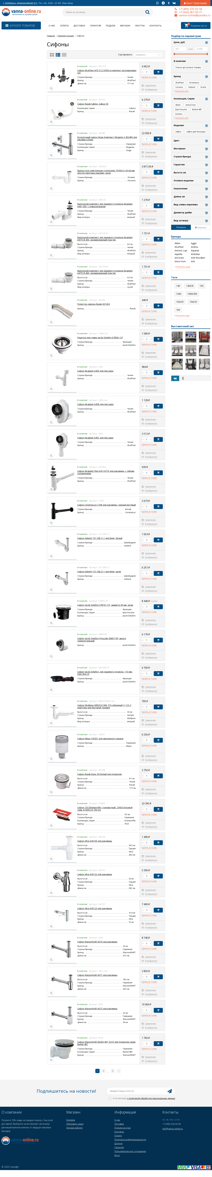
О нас (52, 25)
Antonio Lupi (181, 250)
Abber (177, 243)
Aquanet (195, 250)
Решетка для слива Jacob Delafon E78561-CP (100, 337)
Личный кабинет (74, 1127)
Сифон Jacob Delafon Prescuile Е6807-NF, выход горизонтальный (101, 639)
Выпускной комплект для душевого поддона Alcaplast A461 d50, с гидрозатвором (105, 205)
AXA (193, 261)
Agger (194, 243)
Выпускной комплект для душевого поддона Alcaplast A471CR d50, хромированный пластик (105, 238)
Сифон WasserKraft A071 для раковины (97, 975)
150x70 (179, 301)
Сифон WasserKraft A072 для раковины (97, 1008)
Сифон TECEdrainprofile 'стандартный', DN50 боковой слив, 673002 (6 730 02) (104, 808)
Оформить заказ (74, 1123)
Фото (117, 1155)
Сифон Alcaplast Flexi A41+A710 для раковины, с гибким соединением (105, 472)
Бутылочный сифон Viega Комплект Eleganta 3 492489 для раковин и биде (107, 138)
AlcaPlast (179, 247)
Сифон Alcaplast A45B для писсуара (95, 404)
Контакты (155, 25)
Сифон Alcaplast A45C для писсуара (95, 437)
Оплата (64, 25)
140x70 (189, 285)
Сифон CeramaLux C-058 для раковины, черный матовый (106, 504)
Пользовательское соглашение (130, 1151)
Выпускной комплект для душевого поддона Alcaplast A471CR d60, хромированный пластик (105, 272)
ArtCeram (179, 258)
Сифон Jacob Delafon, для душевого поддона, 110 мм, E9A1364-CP (105, 673)
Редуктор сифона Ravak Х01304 (93, 304)
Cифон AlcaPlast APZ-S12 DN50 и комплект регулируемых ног (106, 71)
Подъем (110, 25)
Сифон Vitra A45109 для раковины (94, 841)
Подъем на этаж (122, 1127)
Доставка (79, 25)
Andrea (194, 247)
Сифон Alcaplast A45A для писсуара (95, 370)
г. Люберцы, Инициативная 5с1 (20, 3)
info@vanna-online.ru (172, 1128)
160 (178, 309)
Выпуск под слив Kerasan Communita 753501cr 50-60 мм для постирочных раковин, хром (106, 171)
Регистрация (200, 3)
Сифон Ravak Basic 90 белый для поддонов (99, 774)
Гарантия (95, 25)
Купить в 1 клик (149, 77)
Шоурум (118, 1143)
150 (201, 285)
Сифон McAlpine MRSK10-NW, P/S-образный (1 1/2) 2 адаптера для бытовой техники (104, 706)
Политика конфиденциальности (130, 1139)
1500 (178, 293)
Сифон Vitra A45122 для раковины (94, 874)
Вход (189, 3)
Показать (181, 227)
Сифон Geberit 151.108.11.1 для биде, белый (99, 538)
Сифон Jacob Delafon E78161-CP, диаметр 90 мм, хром (105, 605)
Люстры (140, 25)
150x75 (193, 301)
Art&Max (195, 254)
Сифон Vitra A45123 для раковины (94, 908)
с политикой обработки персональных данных (151, 1098)
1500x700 (192, 293)
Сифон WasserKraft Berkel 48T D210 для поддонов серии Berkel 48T (106, 1043)
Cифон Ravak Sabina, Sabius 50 (92, 103)
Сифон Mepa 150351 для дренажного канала (100, 738)
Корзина (70, 1119)
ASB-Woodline (198, 258)
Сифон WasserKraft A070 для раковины (97, 941)
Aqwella (178, 254)
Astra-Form (180, 261)
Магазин (125, 25)
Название (141, 54)
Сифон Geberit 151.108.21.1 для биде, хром (99, 571)
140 (178, 285)
